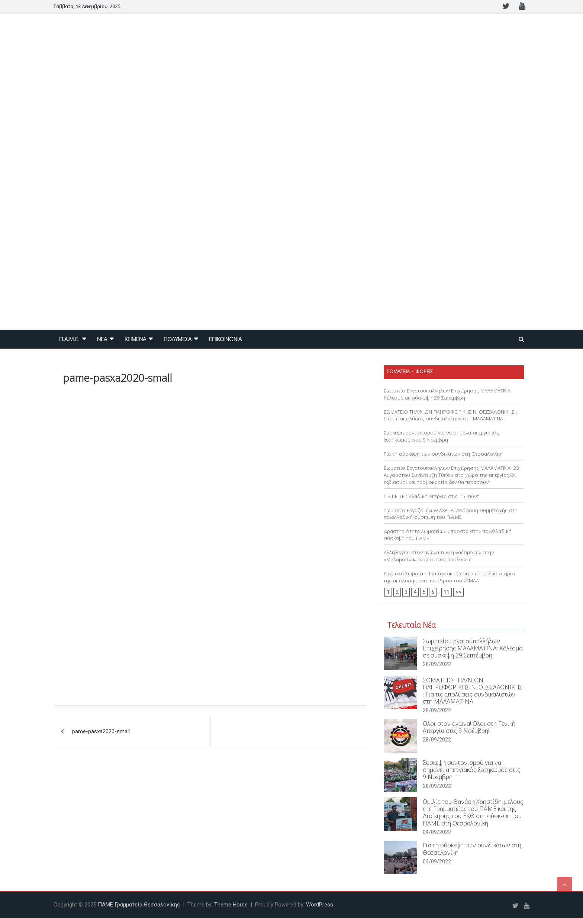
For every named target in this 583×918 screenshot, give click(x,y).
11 (447, 592)
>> (458, 592)
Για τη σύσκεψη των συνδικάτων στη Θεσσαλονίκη (443, 453)
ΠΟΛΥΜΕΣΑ (177, 339)
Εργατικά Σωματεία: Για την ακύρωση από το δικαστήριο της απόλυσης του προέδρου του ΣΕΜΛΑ (449, 577)
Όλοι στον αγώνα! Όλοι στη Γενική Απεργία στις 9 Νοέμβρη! (469, 727)
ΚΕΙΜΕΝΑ (135, 339)
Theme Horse (231, 904)
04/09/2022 (437, 832)
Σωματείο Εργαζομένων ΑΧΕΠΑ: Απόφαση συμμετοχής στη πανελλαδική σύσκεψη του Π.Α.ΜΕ (451, 514)
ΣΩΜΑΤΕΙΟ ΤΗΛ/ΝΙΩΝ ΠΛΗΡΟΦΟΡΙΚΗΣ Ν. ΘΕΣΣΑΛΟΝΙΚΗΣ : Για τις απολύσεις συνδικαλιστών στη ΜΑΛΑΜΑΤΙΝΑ (450, 415)
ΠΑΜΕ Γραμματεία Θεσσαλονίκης (139, 904)
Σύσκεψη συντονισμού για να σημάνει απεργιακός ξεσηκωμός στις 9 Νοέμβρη (441, 436)
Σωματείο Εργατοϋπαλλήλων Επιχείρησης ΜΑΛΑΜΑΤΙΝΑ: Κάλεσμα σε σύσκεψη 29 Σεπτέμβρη (448, 394)
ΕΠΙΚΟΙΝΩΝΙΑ (225, 339)
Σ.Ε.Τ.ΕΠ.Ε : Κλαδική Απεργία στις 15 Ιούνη (432, 496)
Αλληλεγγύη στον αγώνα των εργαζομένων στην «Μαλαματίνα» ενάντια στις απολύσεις (439, 556)
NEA (102, 339)
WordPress (319, 904)
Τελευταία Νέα (411, 625)
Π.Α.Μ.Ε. (69, 339)
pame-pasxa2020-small (101, 731)
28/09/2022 (437, 664)
